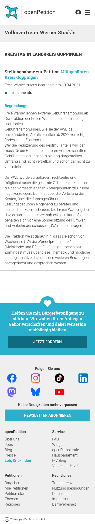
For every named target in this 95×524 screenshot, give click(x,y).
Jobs (9, 444)
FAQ (55, 439)
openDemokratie (65, 450)
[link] (87, 12)
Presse (10, 455)
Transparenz (62, 483)
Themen (11, 499)
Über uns (12, 439)
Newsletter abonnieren (47, 415)
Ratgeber (12, 483)
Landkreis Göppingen (57, 54)
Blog (8, 450)
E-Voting (59, 460)
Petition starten (17, 493)
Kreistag (16, 54)
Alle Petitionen (16, 488)
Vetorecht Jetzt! (65, 466)
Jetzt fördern (47, 342)
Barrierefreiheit (64, 504)
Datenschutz (62, 493)
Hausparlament (65, 455)
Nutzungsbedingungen (70, 488)
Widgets (58, 444)
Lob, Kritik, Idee (18, 460)
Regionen (12, 504)
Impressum (61, 499)
